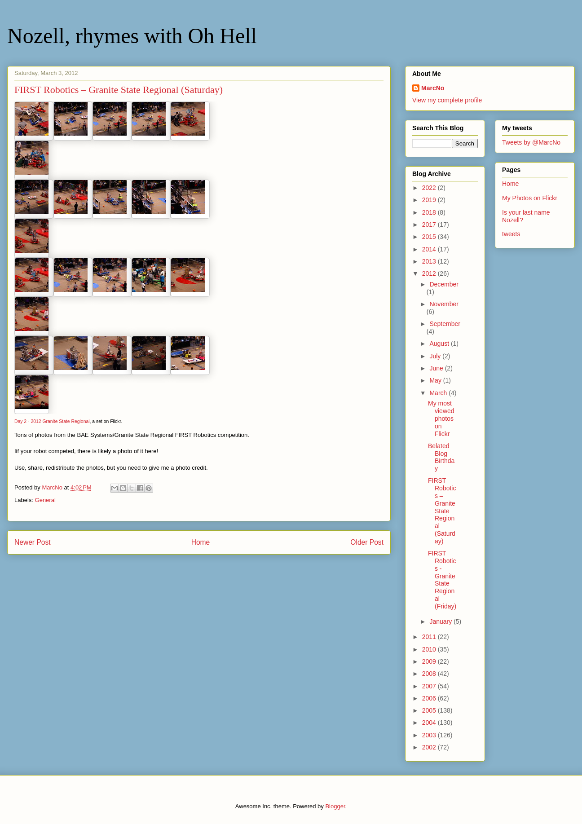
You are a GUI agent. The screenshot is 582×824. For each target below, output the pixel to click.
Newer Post (32, 542)
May (436, 380)
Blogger (335, 806)
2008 (430, 673)
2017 (430, 224)
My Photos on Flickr (529, 198)
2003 (430, 735)
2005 (430, 710)
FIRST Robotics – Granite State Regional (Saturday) (442, 510)
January (441, 621)
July (435, 356)
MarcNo (432, 88)
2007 (430, 686)
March (439, 393)
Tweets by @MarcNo (531, 142)
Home (200, 542)
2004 (430, 722)
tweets (511, 234)
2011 (430, 636)
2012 (430, 273)
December (444, 284)
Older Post (367, 542)
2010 (430, 649)
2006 (430, 698)
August (439, 343)
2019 (430, 199)
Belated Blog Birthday (441, 457)
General (45, 500)
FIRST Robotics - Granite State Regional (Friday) (442, 580)
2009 (430, 661)
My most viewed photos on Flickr (441, 418)
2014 (430, 249)
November (444, 304)
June (437, 368)
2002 (430, 747)
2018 (430, 212)
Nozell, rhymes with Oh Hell (132, 36)
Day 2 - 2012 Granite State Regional (52, 421)
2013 (430, 261)
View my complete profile (447, 100)
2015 (430, 236)
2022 (430, 187)
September (444, 323)
